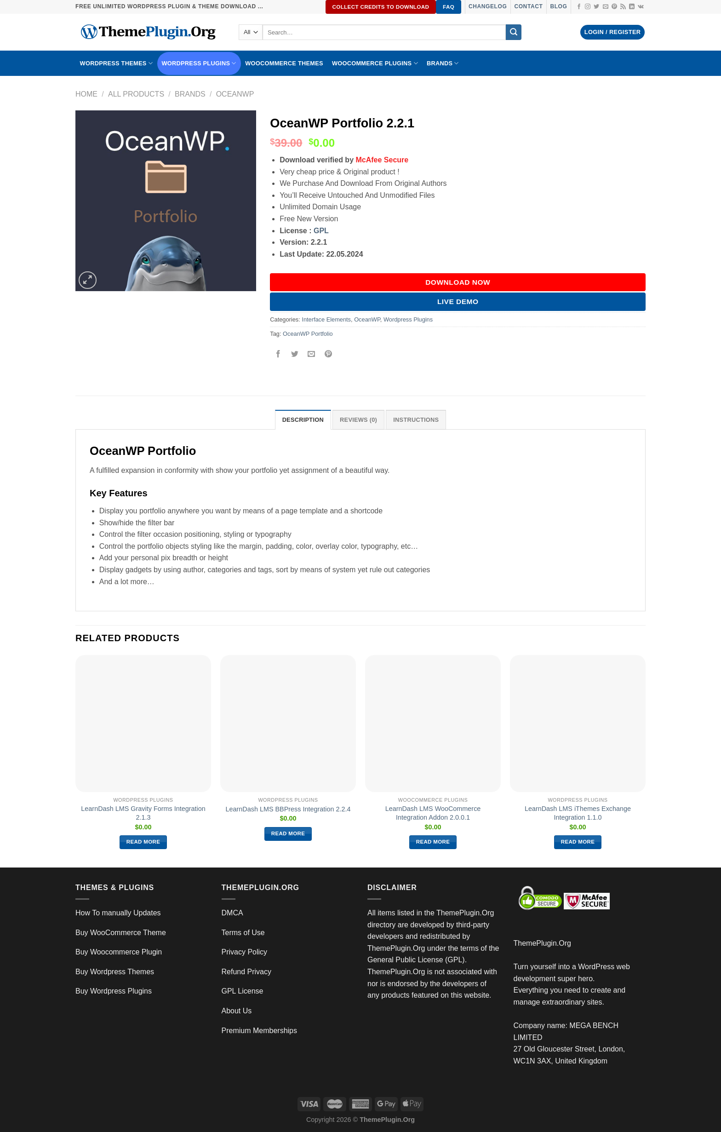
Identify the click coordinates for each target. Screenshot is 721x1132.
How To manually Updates (118, 913)
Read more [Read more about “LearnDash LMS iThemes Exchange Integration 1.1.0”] (578, 842)
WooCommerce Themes (284, 63)
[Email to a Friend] (311, 354)
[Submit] (513, 32)
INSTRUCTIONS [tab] (416, 419)
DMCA (232, 913)
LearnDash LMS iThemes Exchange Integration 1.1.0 (578, 813)
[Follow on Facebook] (579, 7)
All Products (136, 94)
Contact (528, 6)
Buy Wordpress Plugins (113, 991)
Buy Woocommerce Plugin (118, 952)
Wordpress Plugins (408, 319)
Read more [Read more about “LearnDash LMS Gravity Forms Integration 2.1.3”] (143, 842)
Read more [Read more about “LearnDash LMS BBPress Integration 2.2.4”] (288, 833)
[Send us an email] (605, 7)
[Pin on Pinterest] (328, 354)
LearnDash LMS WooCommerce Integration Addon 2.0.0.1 (433, 813)
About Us (237, 1011)
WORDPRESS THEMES (116, 63)
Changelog (488, 6)
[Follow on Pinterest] (614, 7)
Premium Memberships (259, 1030)
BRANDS (443, 63)
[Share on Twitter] (295, 354)
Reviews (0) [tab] (358, 419)
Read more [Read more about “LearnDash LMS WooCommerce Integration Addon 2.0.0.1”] (433, 842)
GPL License (242, 991)
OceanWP (235, 94)
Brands (190, 94)
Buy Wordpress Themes (114, 972)
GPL (321, 231)
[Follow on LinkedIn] (632, 7)
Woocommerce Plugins (375, 63)
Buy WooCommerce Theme (120, 933)
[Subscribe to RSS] (623, 7)
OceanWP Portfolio (308, 333)
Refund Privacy (247, 972)
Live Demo (458, 301)
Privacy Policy (245, 952)
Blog (558, 6)
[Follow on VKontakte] (641, 7)
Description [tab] (303, 419)
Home (86, 94)
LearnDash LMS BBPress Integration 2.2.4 (288, 809)
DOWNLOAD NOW (457, 282)
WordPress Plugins (199, 63)
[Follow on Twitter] (596, 7)
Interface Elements (326, 319)
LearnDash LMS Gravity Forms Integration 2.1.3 (143, 813)
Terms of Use (243, 933)
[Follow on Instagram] (587, 7)
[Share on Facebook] (278, 354)
